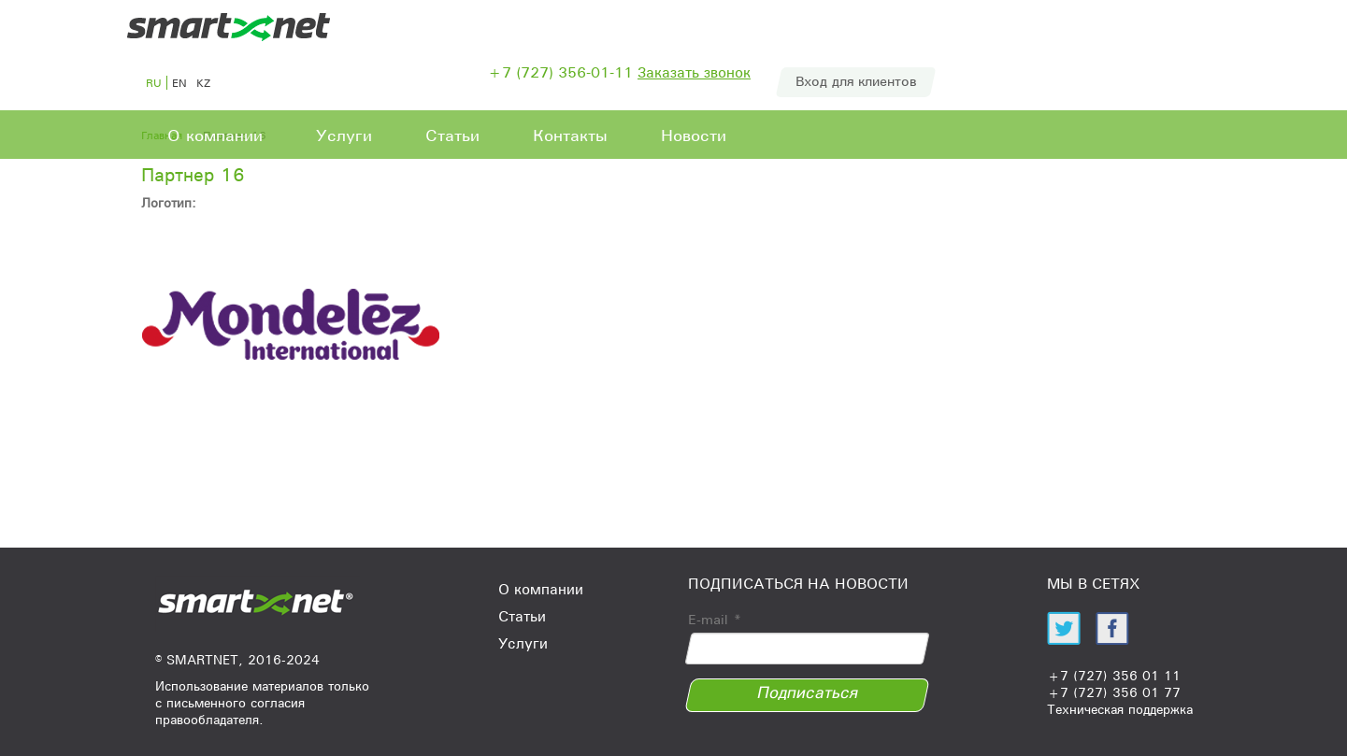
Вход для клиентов (855, 81)
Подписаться (807, 692)
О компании (215, 135)
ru (154, 83)
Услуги (344, 135)
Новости (693, 135)
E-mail (714, 619)
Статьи (452, 135)
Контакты (570, 135)
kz (203, 83)
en (179, 83)
